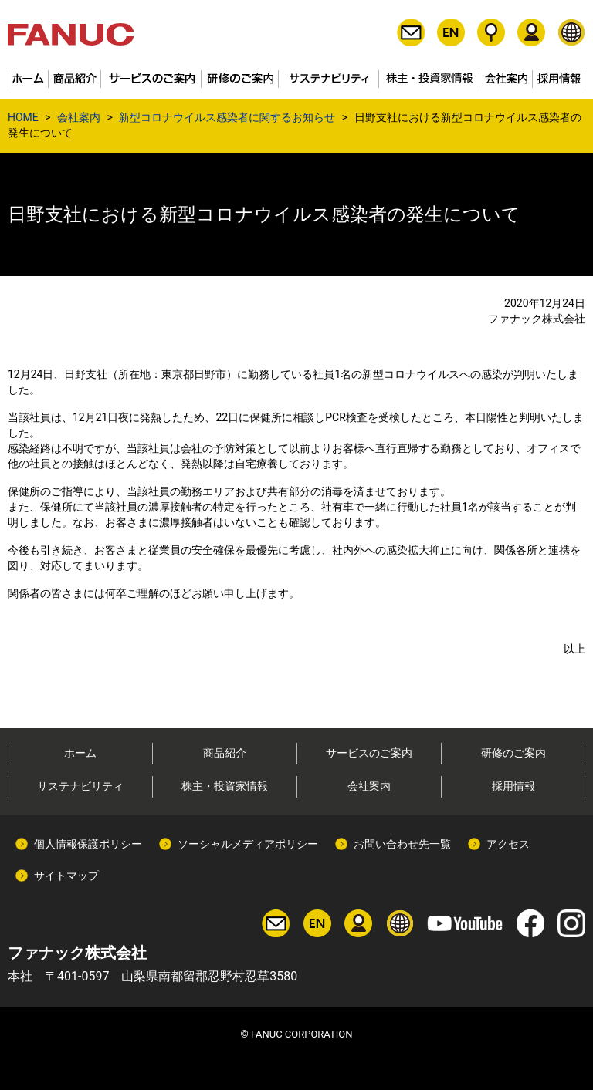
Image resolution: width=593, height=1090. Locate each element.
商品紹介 (224, 753)
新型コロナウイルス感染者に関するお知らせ (227, 117)
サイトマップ (66, 875)
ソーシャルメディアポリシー (248, 844)
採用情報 (513, 786)
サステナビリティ (80, 786)
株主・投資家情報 (224, 786)
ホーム (80, 753)
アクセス (508, 844)
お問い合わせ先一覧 (402, 844)
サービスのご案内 (369, 753)
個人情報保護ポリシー (88, 844)
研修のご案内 (513, 753)
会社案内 (78, 117)
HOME (23, 117)
